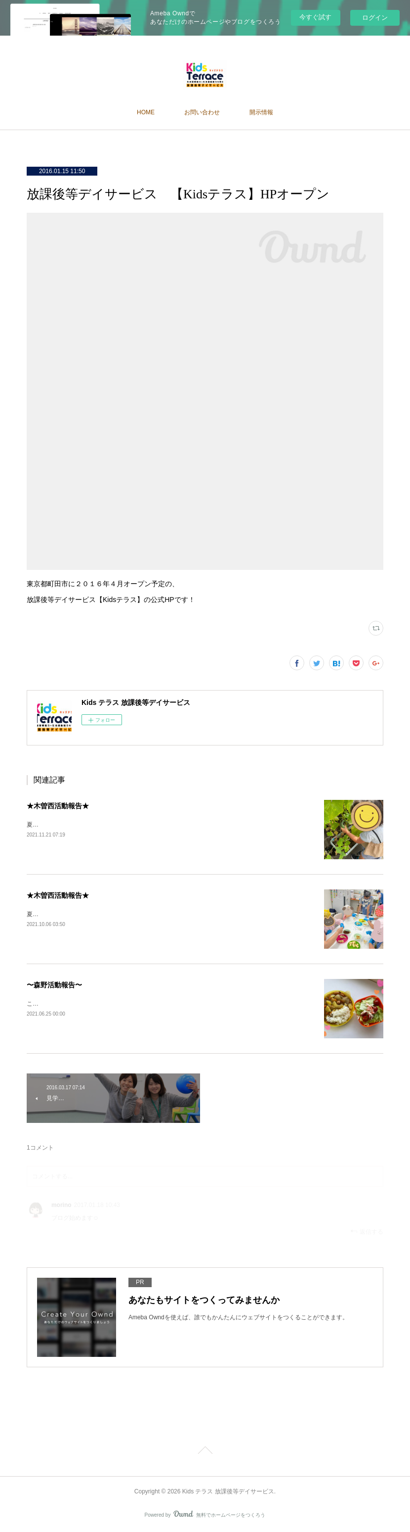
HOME (146, 112)
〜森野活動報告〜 (54, 985)
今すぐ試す (315, 17)
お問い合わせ (202, 112)
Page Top (205, 1451)
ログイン (375, 17)
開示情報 (261, 112)
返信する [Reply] (366, 1231)
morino (61, 1205)
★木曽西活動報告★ (58, 806)
